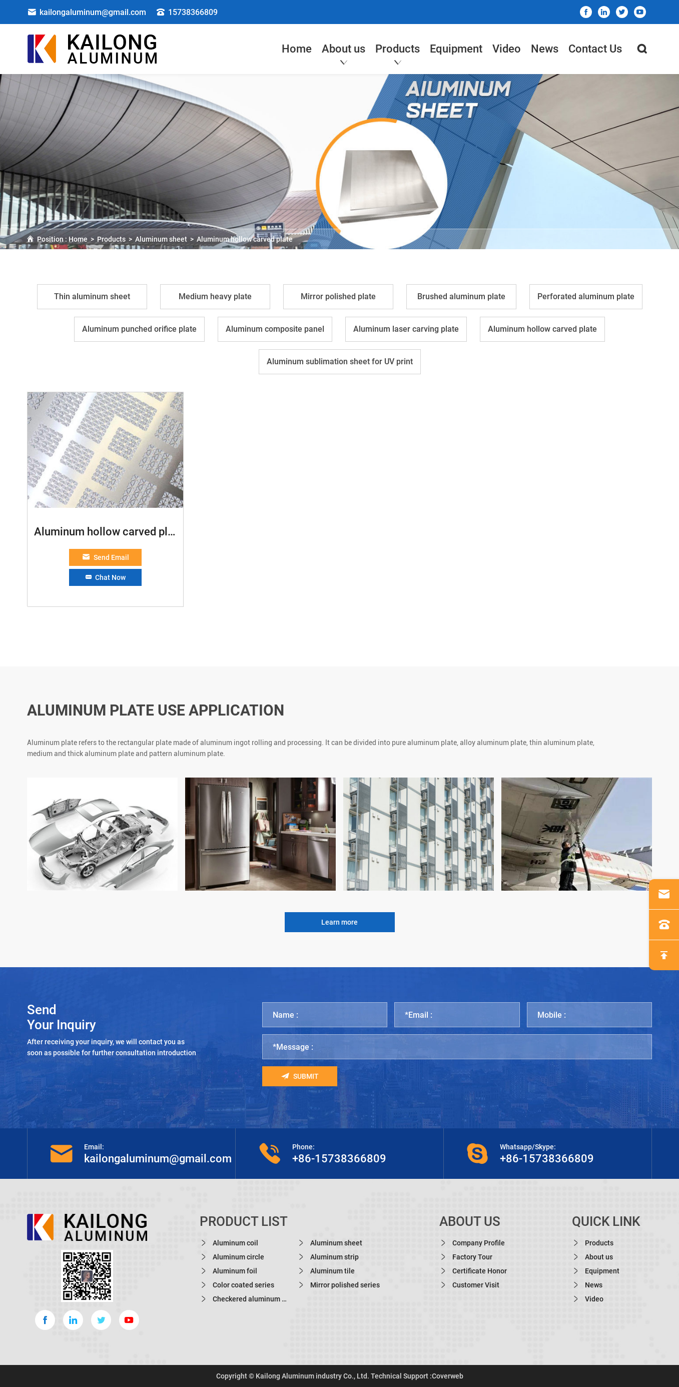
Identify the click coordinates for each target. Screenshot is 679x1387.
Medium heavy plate (215, 296)
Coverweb (447, 1376)
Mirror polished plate (338, 296)
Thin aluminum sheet (92, 296)
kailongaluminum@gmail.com (86, 12)
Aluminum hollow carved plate (245, 239)
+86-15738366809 (339, 1158)
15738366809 (187, 12)
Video (506, 49)
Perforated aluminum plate (585, 296)
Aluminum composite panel (275, 329)
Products (397, 51)
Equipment (456, 49)
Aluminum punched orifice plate (139, 329)
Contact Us (595, 49)
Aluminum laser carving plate (406, 329)
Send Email (105, 557)
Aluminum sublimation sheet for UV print (340, 361)
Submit (300, 1076)
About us (343, 51)
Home (297, 49)
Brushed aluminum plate (461, 296)
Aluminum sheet (161, 239)
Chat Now (105, 577)
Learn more (339, 922)
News (544, 49)
